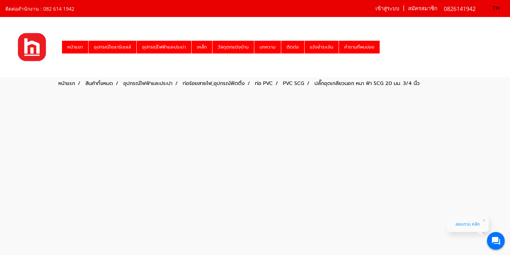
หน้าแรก (75, 47)
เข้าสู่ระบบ (387, 8)
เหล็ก (202, 47)
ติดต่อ (293, 47)
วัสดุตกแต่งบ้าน (233, 47)
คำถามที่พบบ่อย (359, 47)
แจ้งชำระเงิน (321, 47)
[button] (386, 47)
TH (491, 8)
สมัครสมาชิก (422, 8)
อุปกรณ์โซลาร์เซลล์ (112, 47)
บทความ (268, 47)
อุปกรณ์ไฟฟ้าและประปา (164, 47)
